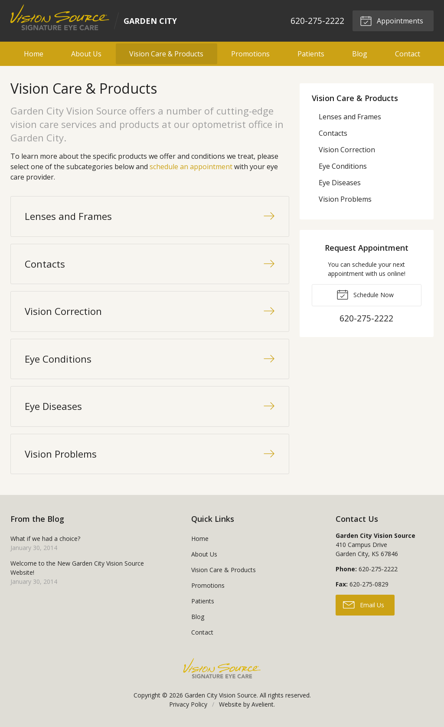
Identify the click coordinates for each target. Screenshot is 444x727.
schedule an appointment (191, 166)
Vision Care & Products (166, 54)
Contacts (333, 133)
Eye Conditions (343, 166)
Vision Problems (345, 199)
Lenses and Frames (350, 116)
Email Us (363, 604)
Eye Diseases (340, 182)
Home (33, 54)
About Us (86, 54)
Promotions (250, 54)
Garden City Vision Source (221, 695)
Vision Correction (347, 149)
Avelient (262, 704)
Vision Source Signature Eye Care (222, 668)
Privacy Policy (188, 704)
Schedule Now (365, 294)
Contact (407, 54)
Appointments (391, 20)
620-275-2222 (317, 20)
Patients (310, 54)
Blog (359, 54)
